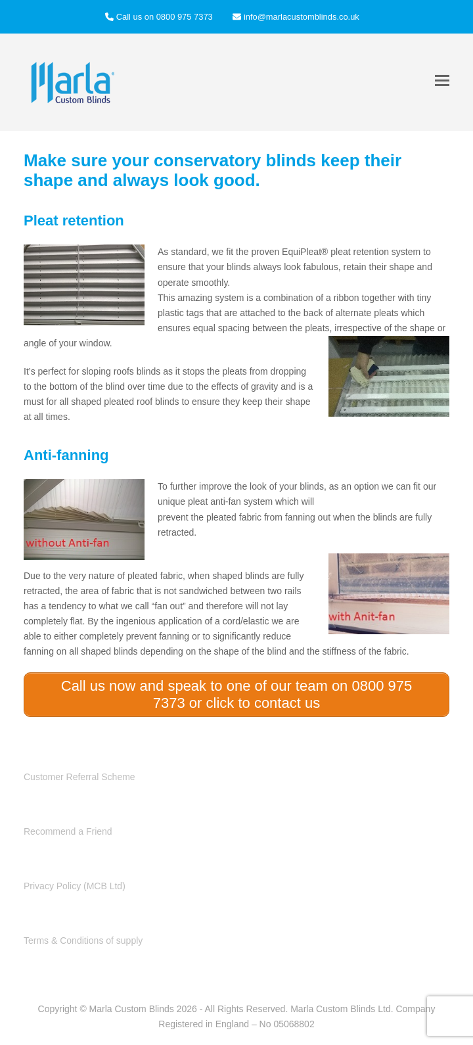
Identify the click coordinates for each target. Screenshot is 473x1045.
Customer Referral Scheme (79, 777)
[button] (442, 80)
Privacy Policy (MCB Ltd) (74, 886)
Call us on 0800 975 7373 (164, 17)
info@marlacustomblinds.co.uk (301, 17)
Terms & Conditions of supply (83, 940)
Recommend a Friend (68, 831)
